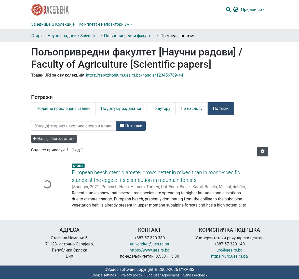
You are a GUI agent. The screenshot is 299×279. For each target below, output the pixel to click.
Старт (36, 35)
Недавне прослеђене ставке (63, 108)
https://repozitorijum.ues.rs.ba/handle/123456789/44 (134, 75)
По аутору (161, 108)
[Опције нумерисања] (262, 151)
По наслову (192, 108)
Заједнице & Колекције (53, 24)
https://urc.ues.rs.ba (229, 256)
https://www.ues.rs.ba (150, 250)
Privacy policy (131, 275)
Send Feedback (195, 275)
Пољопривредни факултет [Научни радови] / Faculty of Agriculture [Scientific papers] (129, 35)
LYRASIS (186, 269)
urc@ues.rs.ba (229, 250)
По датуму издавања (121, 108)
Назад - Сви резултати (54, 139)
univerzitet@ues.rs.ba (149, 244)
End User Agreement (162, 275)
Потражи (131, 125)
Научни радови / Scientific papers (73, 35)
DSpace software (120, 269)
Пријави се (251, 9)
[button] (236, 10)
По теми (220, 108)
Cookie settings (103, 275)
